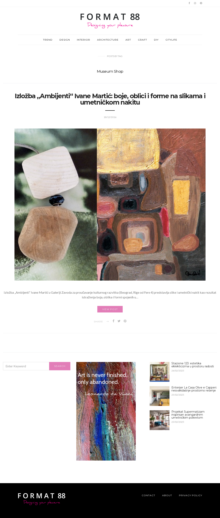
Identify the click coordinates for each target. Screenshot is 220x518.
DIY (156, 39)
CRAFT (142, 39)
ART (128, 39)
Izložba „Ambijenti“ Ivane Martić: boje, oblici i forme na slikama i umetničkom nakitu (110, 99)
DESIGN (64, 39)
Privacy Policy (190, 495)
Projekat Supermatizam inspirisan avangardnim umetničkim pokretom (188, 414)
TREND (48, 39)
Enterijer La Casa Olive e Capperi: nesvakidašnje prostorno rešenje (194, 389)
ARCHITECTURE (108, 39)
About (167, 495)
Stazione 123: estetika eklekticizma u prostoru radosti (192, 365)
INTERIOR (83, 39)
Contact (148, 495)
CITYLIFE (171, 39)
